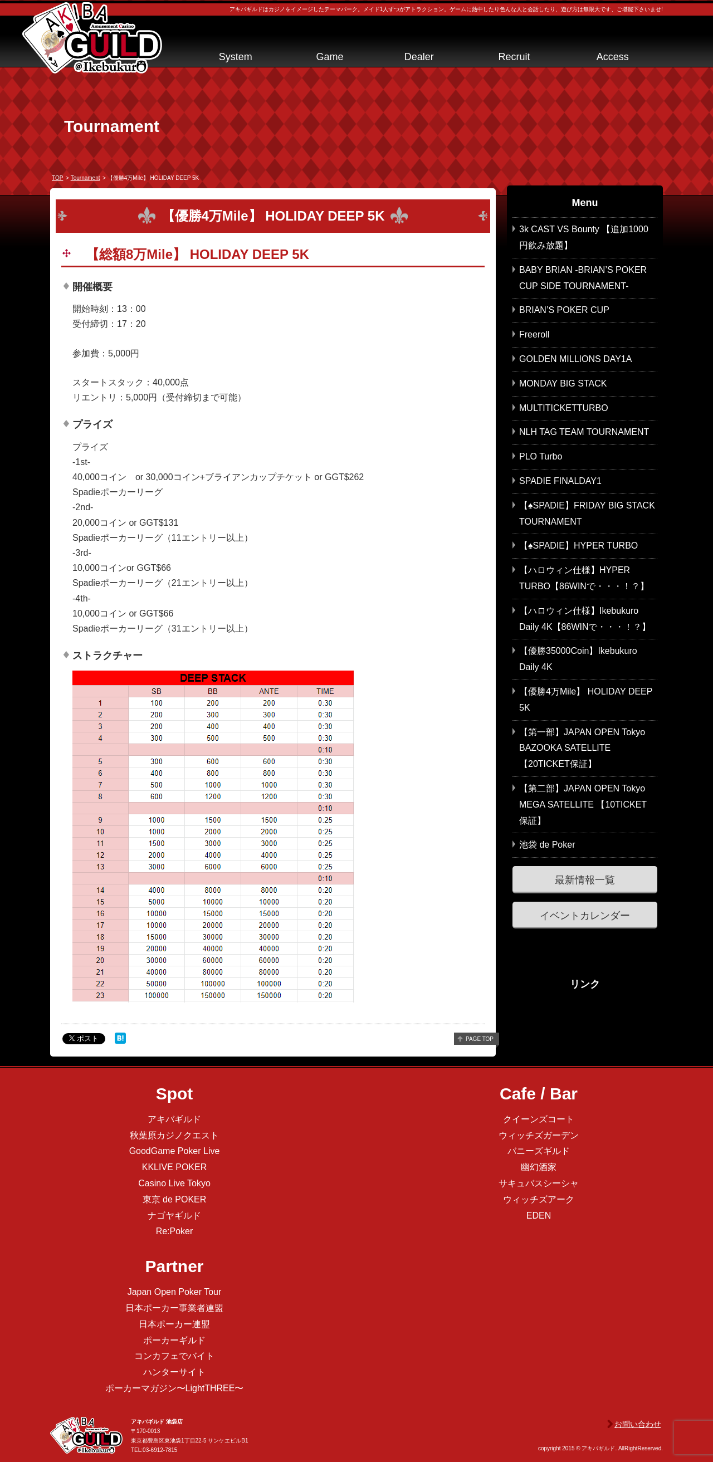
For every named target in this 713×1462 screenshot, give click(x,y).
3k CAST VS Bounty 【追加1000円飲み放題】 (583, 237)
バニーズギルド (538, 1151)
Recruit (514, 56)
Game (329, 56)
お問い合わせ (637, 1424)
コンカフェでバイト (174, 1356)
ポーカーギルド (174, 1340)
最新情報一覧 (585, 880)
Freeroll (534, 334)
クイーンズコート (538, 1119)
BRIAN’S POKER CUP (564, 310)
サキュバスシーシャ (539, 1183)
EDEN (538, 1215)
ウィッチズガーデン (539, 1135)
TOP (57, 178)
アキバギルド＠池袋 (92, 38)
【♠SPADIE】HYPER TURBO (578, 545)
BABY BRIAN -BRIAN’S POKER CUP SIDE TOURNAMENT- (583, 278)
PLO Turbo (540, 456)
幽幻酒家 (538, 1167)
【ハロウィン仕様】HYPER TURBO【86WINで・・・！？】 (584, 578)
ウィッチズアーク (538, 1199)
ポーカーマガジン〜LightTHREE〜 (174, 1388)
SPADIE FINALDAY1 (560, 481)
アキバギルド (174, 1119)
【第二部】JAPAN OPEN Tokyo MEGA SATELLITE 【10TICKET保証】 (583, 804)
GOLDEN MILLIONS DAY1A (575, 359)
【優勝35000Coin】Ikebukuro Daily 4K (578, 659)
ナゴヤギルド (174, 1215)
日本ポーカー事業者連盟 (174, 1308)
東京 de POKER (175, 1199)
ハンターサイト (174, 1372)
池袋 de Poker (547, 844)
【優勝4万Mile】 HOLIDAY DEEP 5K (585, 699)
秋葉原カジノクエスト (174, 1135)
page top (480, 1039)
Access (613, 56)
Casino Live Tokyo (174, 1183)
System (235, 56)
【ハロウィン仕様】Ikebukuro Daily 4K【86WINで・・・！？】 (585, 619)
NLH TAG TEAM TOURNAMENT (584, 432)
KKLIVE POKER (174, 1167)
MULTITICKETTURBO (563, 408)
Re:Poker (174, 1231)
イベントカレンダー (585, 915)
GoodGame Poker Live (174, 1151)
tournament (85, 178)
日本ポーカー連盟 (174, 1324)
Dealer (419, 56)
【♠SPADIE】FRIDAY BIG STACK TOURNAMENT (587, 513)
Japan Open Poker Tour (175, 1292)
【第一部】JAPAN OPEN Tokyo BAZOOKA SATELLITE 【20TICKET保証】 (582, 748)
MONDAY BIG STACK (563, 383)
